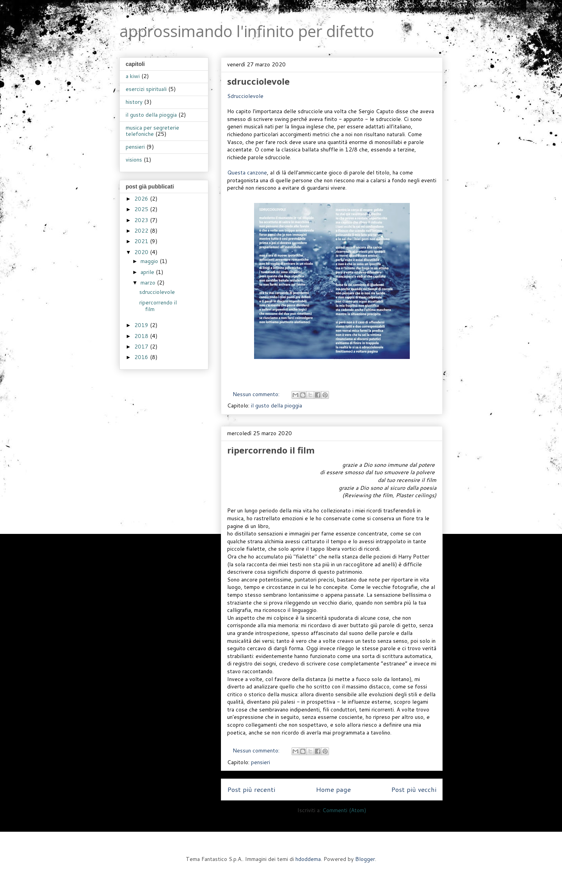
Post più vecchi (413, 789)
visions (134, 160)
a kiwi (133, 76)
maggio (150, 261)
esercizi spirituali (146, 89)
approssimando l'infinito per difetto (246, 31)
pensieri (260, 762)
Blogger (365, 859)
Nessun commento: (257, 394)
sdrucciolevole (258, 81)
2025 (142, 209)
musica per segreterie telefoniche (152, 131)
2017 (142, 346)
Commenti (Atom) (344, 810)
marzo (148, 282)
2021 (142, 241)
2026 (142, 199)
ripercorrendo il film (271, 450)
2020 (142, 252)
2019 (142, 325)
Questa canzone (247, 172)
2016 (142, 357)
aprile (148, 272)
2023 (142, 220)
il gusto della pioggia (276, 405)
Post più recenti (251, 789)
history (134, 102)
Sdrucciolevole (245, 96)
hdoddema (308, 859)
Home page (333, 789)
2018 (142, 336)
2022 (142, 231)
